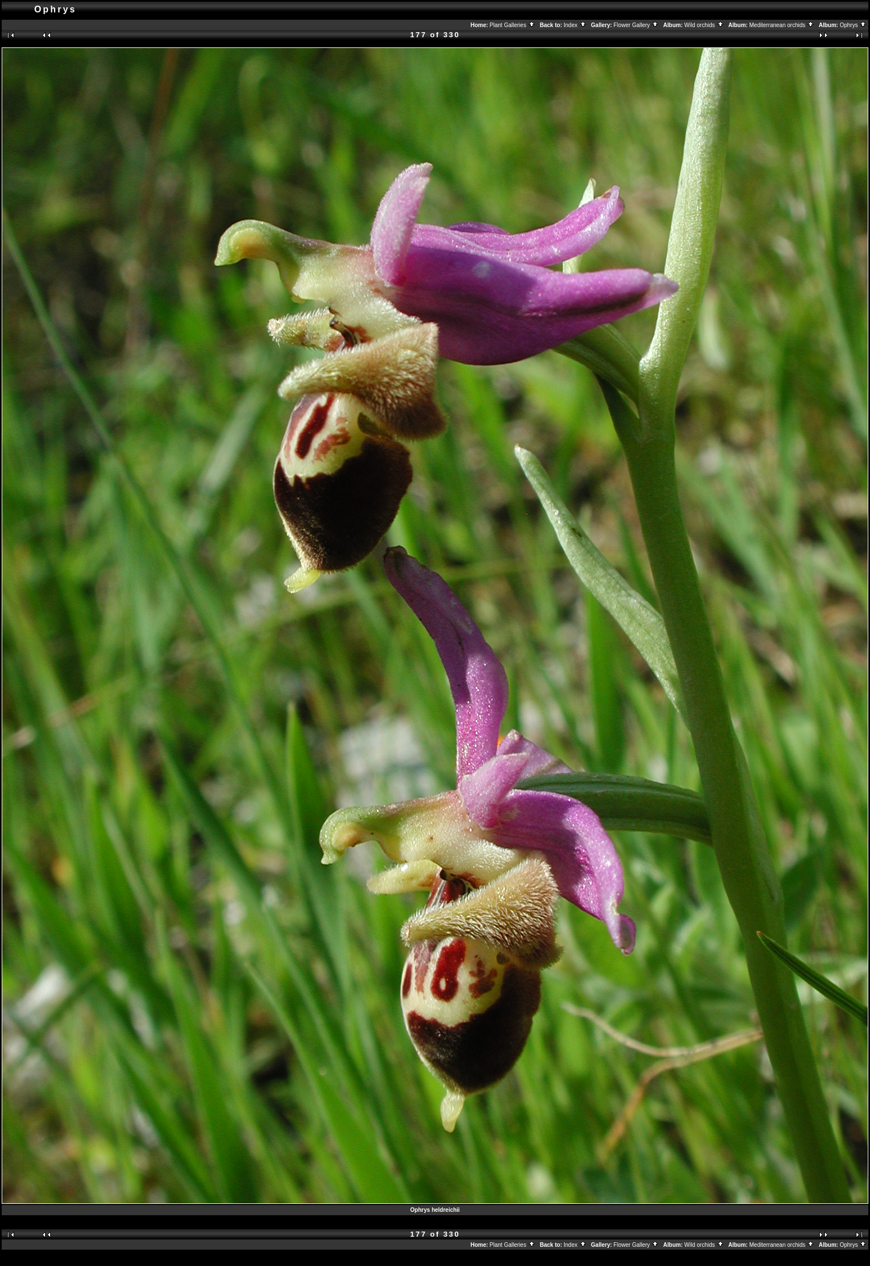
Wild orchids (703, 25)
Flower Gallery (636, 25)
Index (574, 25)
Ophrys (853, 25)
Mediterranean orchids (781, 25)
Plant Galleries (512, 25)
